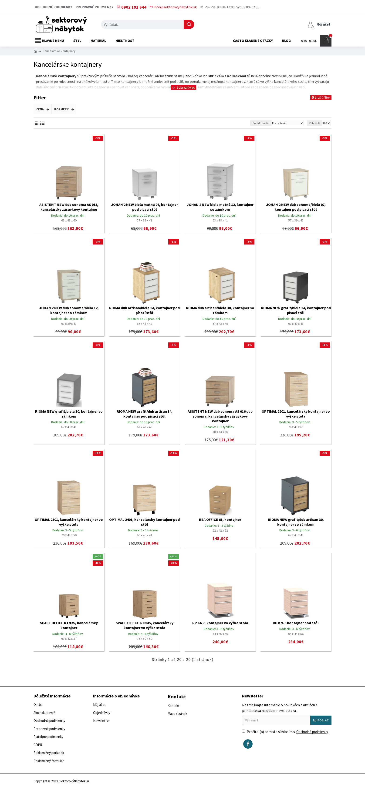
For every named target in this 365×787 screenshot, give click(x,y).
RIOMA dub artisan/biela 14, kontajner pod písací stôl (144, 310)
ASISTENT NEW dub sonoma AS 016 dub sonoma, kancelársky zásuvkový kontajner (220, 416)
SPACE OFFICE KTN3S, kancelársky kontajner (69, 625)
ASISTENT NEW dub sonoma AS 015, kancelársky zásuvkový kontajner (68, 207)
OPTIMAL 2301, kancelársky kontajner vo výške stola (69, 522)
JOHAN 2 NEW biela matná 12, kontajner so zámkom (220, 207)
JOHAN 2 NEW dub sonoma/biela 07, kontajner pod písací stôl (296, 207)
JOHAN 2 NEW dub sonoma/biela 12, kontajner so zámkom (69, 310)
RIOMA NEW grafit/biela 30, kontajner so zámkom (69, 414)
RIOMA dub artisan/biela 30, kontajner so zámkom (220, 310)
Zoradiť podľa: (261, 123)
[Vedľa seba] (36, 123)
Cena (40, 109)
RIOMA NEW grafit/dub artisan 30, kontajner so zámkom (296, 522)
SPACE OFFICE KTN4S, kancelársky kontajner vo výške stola (144, 625)
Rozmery (61, 109)
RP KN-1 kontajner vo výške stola (220, 622)
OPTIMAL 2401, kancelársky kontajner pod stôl (144, 522)
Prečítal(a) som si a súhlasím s (285, 732)
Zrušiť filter (322, 97)
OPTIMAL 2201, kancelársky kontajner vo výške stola (296, 414)
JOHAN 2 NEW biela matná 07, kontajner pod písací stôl (144, 207)
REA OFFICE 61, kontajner (220, 519)
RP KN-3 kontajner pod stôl (296, 622)
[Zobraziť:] (326, 123)
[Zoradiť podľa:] (287, 123)
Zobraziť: (314, 123)
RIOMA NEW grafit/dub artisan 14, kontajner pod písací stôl (144, 414)
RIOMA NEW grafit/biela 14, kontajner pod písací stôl (296, 310)
